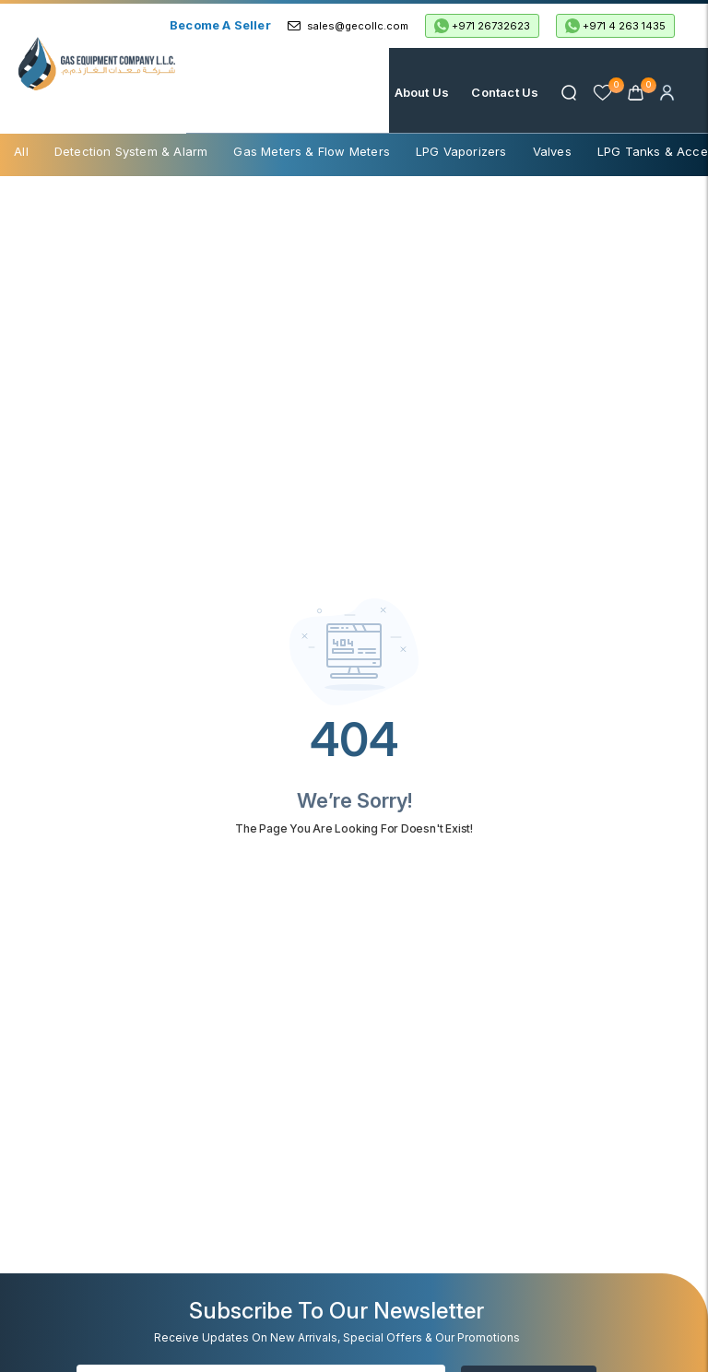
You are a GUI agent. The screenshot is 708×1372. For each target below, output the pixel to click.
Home (354, 92)
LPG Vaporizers (461, 151)
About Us (422, 92)
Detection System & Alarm (131, 151)
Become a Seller (220, 25)
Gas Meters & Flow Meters (311, 151)
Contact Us (504, 92)
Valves (552, 151)
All (21, 151)
